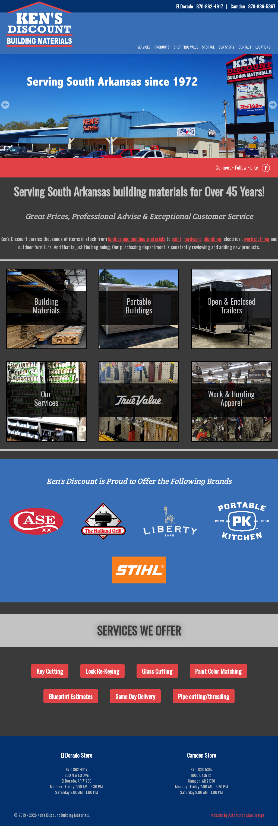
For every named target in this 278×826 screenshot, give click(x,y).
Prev (5, 105)
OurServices (46, 398)
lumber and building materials (136, 239)
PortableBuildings (138, 306)
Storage (208, 47)
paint (176, 239)
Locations (262, 47)
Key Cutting (50, 670)
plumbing (213, 239)
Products (162, 47)
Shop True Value (186, 47)
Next (272, 105)
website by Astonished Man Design (237, 815)
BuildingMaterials (46, 306)
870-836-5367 (261, 6)
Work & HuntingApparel (231, 398)
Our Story (227, 47)
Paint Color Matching (218, 670)
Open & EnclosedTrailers (231, 306)
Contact (245, 47)
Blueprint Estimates (71, 696)
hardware (192, 239)
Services (143, 47)
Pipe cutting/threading (203, 696)
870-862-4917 (209, 6)
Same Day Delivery (135, 696)
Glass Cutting (157, 670)
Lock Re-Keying (102, 670)
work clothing (257, 239)
